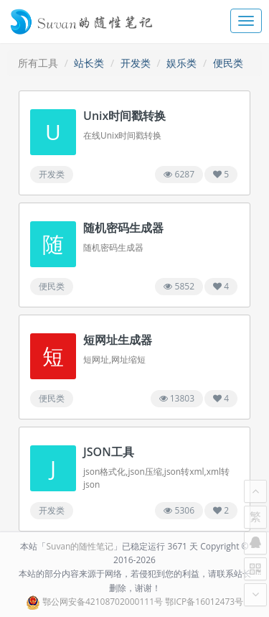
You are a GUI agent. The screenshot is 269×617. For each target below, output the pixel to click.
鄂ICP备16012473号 (204, 601)
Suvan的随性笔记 (79, 546)
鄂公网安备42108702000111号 (102, 601)
